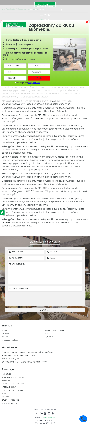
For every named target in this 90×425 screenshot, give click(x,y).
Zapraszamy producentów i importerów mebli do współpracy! (28, 352)
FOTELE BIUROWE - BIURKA (12, 390)
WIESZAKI (5, 397)
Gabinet (5, 334)
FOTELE (4, 393)
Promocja (8, 369)
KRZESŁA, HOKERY (9, 387)
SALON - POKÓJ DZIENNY (12, 400)
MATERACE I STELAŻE (10, 403)
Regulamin (34, 83)
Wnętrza (7, 326)
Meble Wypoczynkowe (54, 330)
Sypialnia (49, 337)
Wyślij (39, 78)
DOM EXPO (50, 423)
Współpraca (9, 347)
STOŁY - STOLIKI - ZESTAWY (13, 384)
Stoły (47, 334)
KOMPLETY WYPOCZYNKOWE (13, 377)
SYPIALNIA (6, 380)
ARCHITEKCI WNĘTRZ (10, 359)
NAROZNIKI (6, 374)
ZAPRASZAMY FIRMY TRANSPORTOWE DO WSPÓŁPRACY (24, 362)
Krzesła (5, 337)
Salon (4, 330)
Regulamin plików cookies (45, 409)
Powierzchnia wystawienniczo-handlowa (19, 356)
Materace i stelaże (10, 340)
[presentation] (47, 298)
